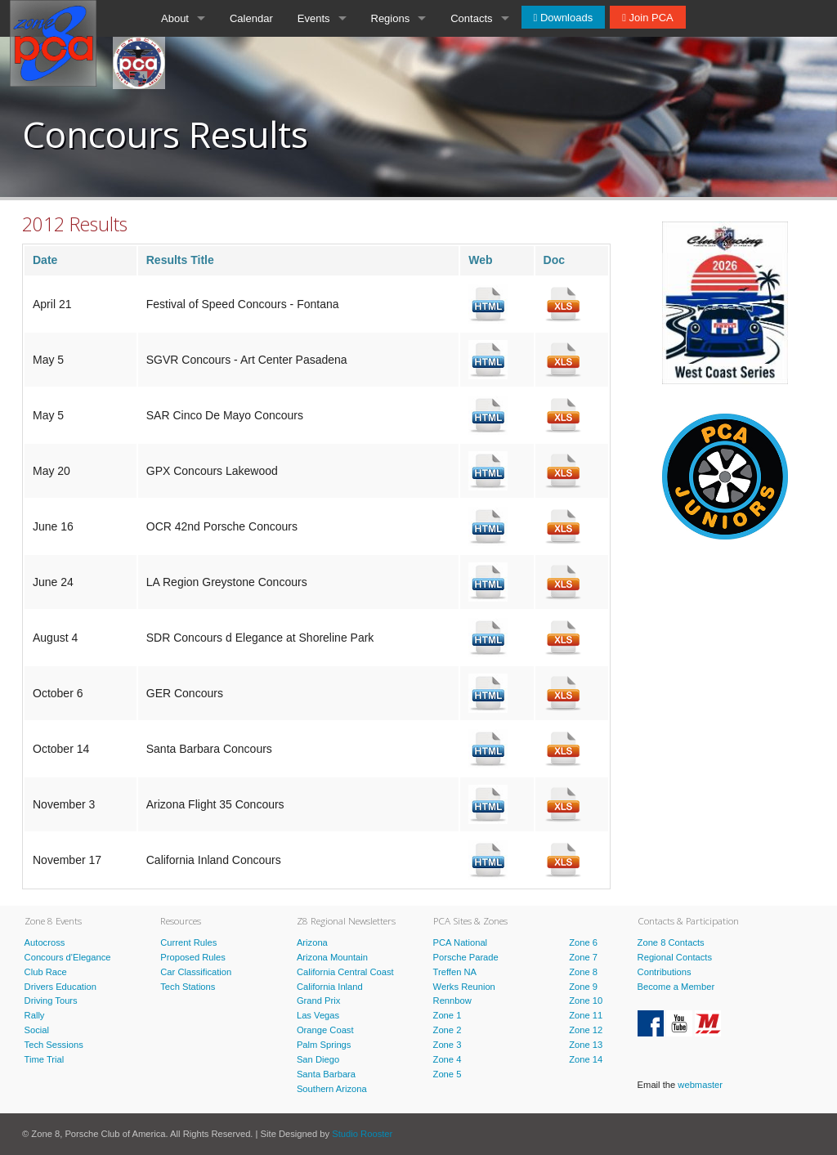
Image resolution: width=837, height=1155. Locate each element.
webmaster (700, 1085)
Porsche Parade (466, 957)
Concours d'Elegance (68, 957)
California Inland (330, 987)
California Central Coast (345, 972)
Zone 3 (447, 1045)
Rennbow (452, 1000)
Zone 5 (447, 1074)
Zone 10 (585, 1000)
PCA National (460, 942)
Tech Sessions (54, 1045)
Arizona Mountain (332, 957)
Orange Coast (325, 1030)
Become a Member (676, 987)
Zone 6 (583, 942)
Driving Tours (51, 1000)
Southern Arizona (332, 1089)
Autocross (45, 942)
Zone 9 (583, 987)
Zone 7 (583, 957)
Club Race (46, 972)
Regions (390, 18)
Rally (35, 1015)
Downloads (565, 17)
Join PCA (650, 17)
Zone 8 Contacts (671, 942)
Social (37, 1030)
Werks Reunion (464, 987)
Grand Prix (318, 1000)
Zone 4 (447, 1059)
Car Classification (195, 972)
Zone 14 (585, 1059)
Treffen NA (455, 972)
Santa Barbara (326, 1074)
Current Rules (188, 942)
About (175, 18)
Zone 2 (447, 1030)
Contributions (665, 972)
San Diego (318, 1059)
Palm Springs (324, 1045)
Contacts (471, 18)
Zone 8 (583, 972)
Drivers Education (60, 987)
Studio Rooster (362, 1134)
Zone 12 (585, 1030)
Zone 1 (447, 1015)
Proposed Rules (193, 957)
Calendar (251, 18)
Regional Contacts (675, 957)
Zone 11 (585, 1015)
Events (314, 18)
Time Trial (45, 1059)
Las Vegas (318, 1015)
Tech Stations (187, 987)
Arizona (312, 942)
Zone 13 (585, 1045)
